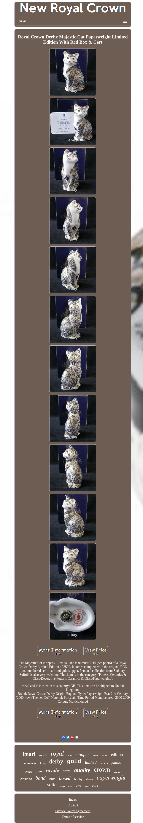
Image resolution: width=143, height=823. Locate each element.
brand (28, 771)
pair (104, 755)
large (62, 786)
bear (70, 786)
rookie (43, 755)
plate (67, 771)
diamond (26, 779)
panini (116, 763)
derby (56, 761)
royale (52, 770)
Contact (73, 805)
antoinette (30, 763)
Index (73, 799)
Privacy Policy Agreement (72, 811)
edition (117, 754)
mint (70, 755)
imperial (117, 772)
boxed (64, 778)
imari (29, 754)
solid (52, 784)
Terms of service (73, 817)
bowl (86, 786)
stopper (82, 754)
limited (90, 762)
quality (82, 770)
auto (39, 771)
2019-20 (104, 763)
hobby (78, 779)
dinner (89, 779)
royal (57, 753)
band (41, 778)
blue (52, 779)
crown (102, 769)
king (42, 763)
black (95, 755)
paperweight (111, 777)
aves (78, 786)
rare (95, 785)
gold (74, 761)
